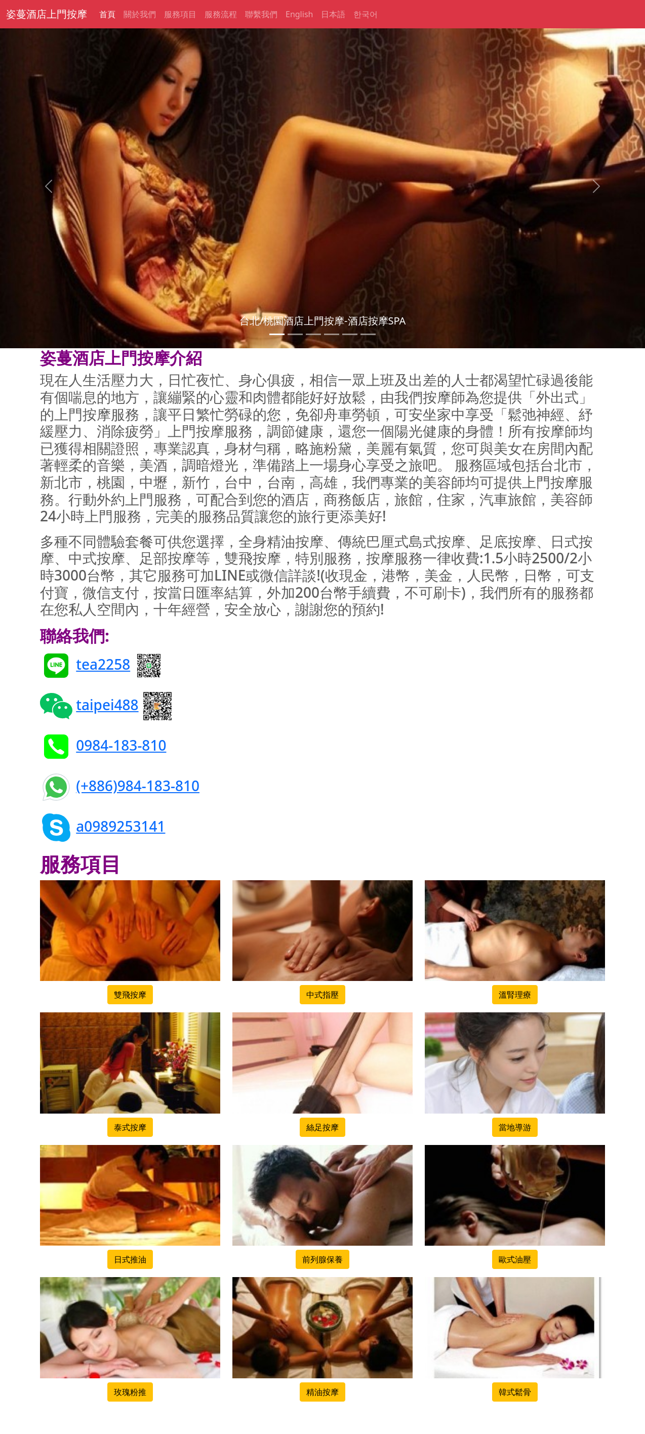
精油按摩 (322, 1392)
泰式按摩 (130, 1127)
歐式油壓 (515, 1259)
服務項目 (180, 14)
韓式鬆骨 (515, 1392)
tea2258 (103, 664)
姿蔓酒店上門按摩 (46, 14)
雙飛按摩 (130, 994)
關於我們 (140, 14)
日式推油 (130, 1259)
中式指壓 (322, 994)
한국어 (365, 14)
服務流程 (221, 14)
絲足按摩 (322, 1127)
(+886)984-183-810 (137, 785)
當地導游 (515, 1127)
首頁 (107, 14)
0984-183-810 (121, 745)
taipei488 (107, 704)
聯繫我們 (261, 14)
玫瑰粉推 (130, 1392)
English (299, 14)
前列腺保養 (322, 1259)
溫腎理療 (515, 994)
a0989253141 (120, 826)
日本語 (333, 14)
